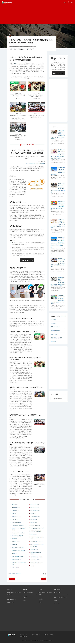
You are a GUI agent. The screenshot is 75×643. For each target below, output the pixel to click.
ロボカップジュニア (16, 516)
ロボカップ (14, 513)
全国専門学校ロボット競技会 (36, 556)
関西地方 (25, 589)
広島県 (24, 600)
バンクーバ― (56, 603)
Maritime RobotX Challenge (17, 556)
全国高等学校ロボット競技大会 (18, 550)
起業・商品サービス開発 (56, 337)
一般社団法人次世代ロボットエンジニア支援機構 (35, 163)
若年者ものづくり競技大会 (36, 531)
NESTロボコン (34, 534)
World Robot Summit (16, 559)
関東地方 (9, 589)
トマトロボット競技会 (35, 559)
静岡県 (43, 592)
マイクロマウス (15, 519)
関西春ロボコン (34, 522)
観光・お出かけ (54, 334)
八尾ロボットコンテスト (36, 525)
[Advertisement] (37, 14)
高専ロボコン (15, 504)
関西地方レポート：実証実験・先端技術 (28, 46)
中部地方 (40, 589)
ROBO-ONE (14, 538)
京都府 (31, 592)
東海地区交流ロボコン (35, 510)
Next (43, 579)
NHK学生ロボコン (15, 507)
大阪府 (24, 592)
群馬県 (10, 594)
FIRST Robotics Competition (18, 525)
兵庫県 (27, 592)
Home (8, 27)
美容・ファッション (55, 326)
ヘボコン (32, 565)
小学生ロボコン (15, 510)
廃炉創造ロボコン (34, 549)
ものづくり (53, 323)
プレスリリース (13, 27)
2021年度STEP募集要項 (27, 260)
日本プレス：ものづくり (21, 27)
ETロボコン (14, 553)
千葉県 (16, 592)
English (64, 2)
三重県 (50, 592)
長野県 (47, 592)
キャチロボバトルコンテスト (18, 547)
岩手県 (12, 602)
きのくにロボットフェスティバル (37, 528)
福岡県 (55, 592)
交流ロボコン (33, 513)
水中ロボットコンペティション (37, 562)
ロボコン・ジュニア (35, 507)
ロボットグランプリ (35, 504)
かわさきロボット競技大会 (17, 535)
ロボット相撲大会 (15, 567)
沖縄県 (59, 592)
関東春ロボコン (34, 519)
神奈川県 (12, 592)
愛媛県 (39, 601)
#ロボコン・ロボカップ (15, 573)
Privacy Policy (35, 640)
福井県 (40, 594)
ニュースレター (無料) (59, 59)
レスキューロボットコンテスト (18, 532)
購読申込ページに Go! (58, 73)
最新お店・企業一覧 (35, 634)
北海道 (8, 602)
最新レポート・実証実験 (49, 634)
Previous (12, 579)
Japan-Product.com (50, 640)
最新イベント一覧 (23, 634)
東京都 (8, 592)
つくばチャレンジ (15, 541)
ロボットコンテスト (19, 63)
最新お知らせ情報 (23, 636)
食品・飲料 (53, 341)
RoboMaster (14, 544)
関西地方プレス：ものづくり (30, 27)
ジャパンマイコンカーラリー (36, 541)
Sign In (71, 2)
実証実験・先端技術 (55, 330)
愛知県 (39, 592)
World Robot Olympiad (16, 522)
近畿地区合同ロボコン (35, 516)
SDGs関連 (53, 319)
